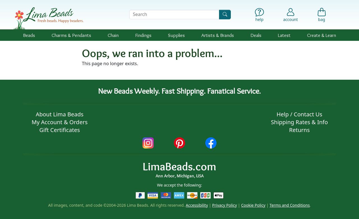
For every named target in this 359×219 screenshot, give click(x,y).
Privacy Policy (224, 205)
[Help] (259, 16)
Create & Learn (321, 35)
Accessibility (197, 205)
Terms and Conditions (290, 205)
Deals (255, 35)
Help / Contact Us (299, 114)
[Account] (290, 15)
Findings (143, 35)
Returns (299, 130)
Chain (113, 35)
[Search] (225, 14)
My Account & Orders (60, 122)
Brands (217, 35)
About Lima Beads (59, 114)
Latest (284, 35)
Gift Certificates (59, 130)
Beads (29, 35)
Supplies (176, 35)
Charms (71, 35)
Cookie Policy (253, 205)
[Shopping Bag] (321, 16)
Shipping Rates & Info (299, 122)
